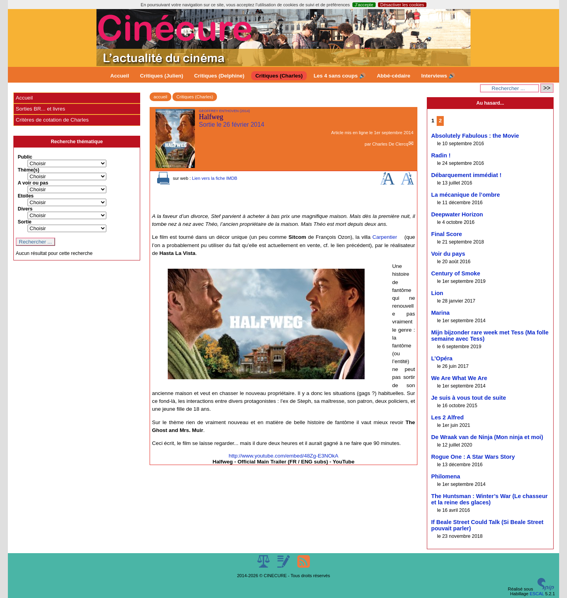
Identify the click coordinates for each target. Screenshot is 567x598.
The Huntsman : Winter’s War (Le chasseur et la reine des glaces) (489, 499)
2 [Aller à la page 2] (440, 121)
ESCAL (537, 593)
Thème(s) (28, 170)
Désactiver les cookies (402, 4)
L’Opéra (441, 358)
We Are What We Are (459, 378)
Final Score (446, 234)
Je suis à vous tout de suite (468, 398)
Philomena (445, 476)
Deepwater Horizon (457, 214)
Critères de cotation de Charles (52, 120)
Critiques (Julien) (161, 76)
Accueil (119, 76)
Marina (440, 313)
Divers (25, 209)
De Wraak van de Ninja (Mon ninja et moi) (487, 437)
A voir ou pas (33, 183)
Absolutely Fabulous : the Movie (475, 136)
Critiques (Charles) (278, 76)
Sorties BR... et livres (40, 109)
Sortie (25, 222)
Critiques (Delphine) (219, 76)
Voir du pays (448, 254)
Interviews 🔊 (438, 76)
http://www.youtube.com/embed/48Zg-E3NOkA (284, 456)
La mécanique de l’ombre (465, 195)
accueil (160, 96)
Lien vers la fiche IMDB (214, 178)
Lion (437, 293)
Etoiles (25, 196)
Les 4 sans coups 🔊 (339, 76)
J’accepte (364, 4)
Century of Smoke (455, 273)
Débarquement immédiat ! (466, 175)
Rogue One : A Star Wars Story (473, 457)
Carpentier (384, 237)
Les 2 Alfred (447, 417)
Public (25, 157)
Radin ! (440, 155)
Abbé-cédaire (393, 76)
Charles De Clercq (390, 144)
